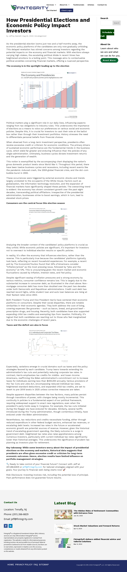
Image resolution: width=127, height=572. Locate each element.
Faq (36, 564)
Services (50, 5)
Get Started (52, 10)
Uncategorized (40, 36)
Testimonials (78, 5)
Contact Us (102, 5)
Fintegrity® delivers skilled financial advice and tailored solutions (97, 540)
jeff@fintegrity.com (32, 467)
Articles (91, 5)
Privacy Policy (23, 564)
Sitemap (44, 564)
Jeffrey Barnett (15, 36)
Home (10, 564)
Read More (109, 60)
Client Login (66, 10)
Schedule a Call (107, 34)
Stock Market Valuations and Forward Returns (97, 526)
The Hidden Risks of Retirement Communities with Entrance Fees (96, 512)
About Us (63, 5)
